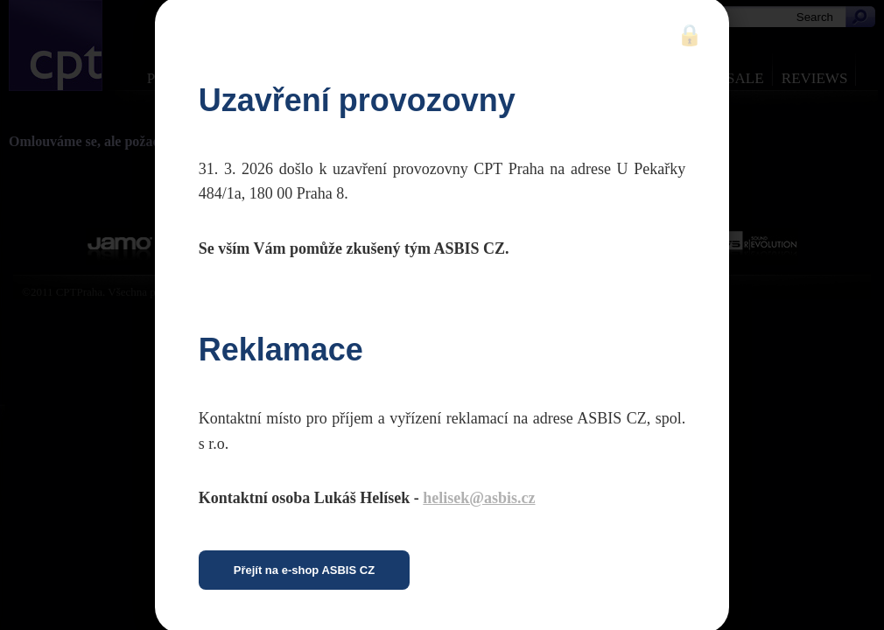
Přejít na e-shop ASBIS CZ (304, 570)
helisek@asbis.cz (479, 498)
